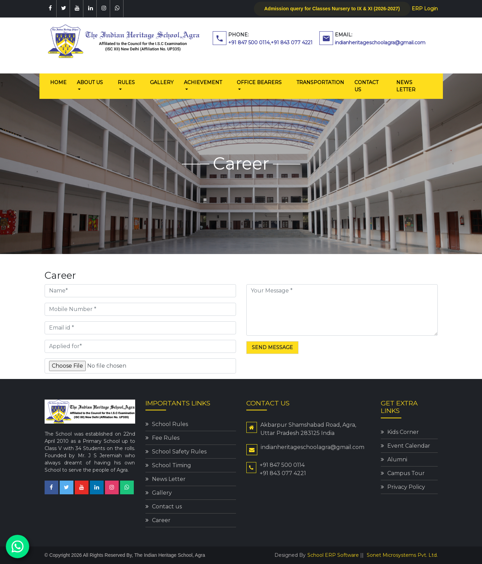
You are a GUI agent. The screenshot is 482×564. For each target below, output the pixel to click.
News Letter (405, 86)
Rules (126, 82)
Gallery (162, 82)
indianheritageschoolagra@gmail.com (380, 42)
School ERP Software (333, 555)
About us (90, 82)
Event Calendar (408, 445)
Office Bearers (259, 82)
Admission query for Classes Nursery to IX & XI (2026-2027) (332, 8)
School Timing (171, 465)
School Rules (170, 424)
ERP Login (425, 8)
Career (161, 520)
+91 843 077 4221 (292, 42)
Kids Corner (403, 432)
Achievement (203, 82)
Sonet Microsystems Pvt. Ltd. (402, 555)
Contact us (366, 86)
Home (61, 82)
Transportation (320, 82)
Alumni (397, 459)
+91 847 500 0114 (249, 42)
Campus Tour (406, 473)
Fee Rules (165, 438)
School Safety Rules (179, 451)
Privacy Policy (406, 487)
